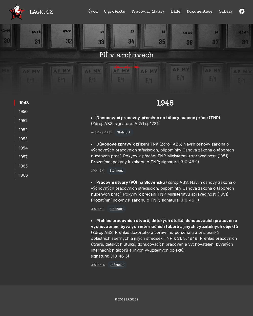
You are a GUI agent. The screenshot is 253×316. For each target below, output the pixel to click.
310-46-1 (97, 170)
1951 (23, 120)
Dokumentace (199, 12)
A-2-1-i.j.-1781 (101, 132)
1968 (23, 175)
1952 (23, 129)
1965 (23, 166)
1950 (23, 111)
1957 (23, 156)
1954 (23, 148)
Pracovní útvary (148, 12)
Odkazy (226, 12)
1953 (23, 138)
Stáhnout (123, 132)
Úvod (93, 12)
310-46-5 (98, 265)
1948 (24, 102)
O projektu (114, 12)
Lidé (175, 12)
